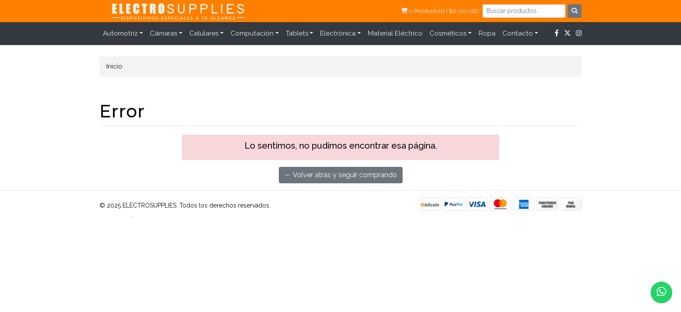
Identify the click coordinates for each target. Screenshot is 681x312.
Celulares (203, 33)
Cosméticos (448, 33)
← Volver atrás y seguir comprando (340, 175)
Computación (252, 33)
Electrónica (338, 33)
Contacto (517, 33)
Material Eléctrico (395, 33)
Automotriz (120, 33)
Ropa (487, 33)
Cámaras (163, 33)
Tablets (297, 33)
